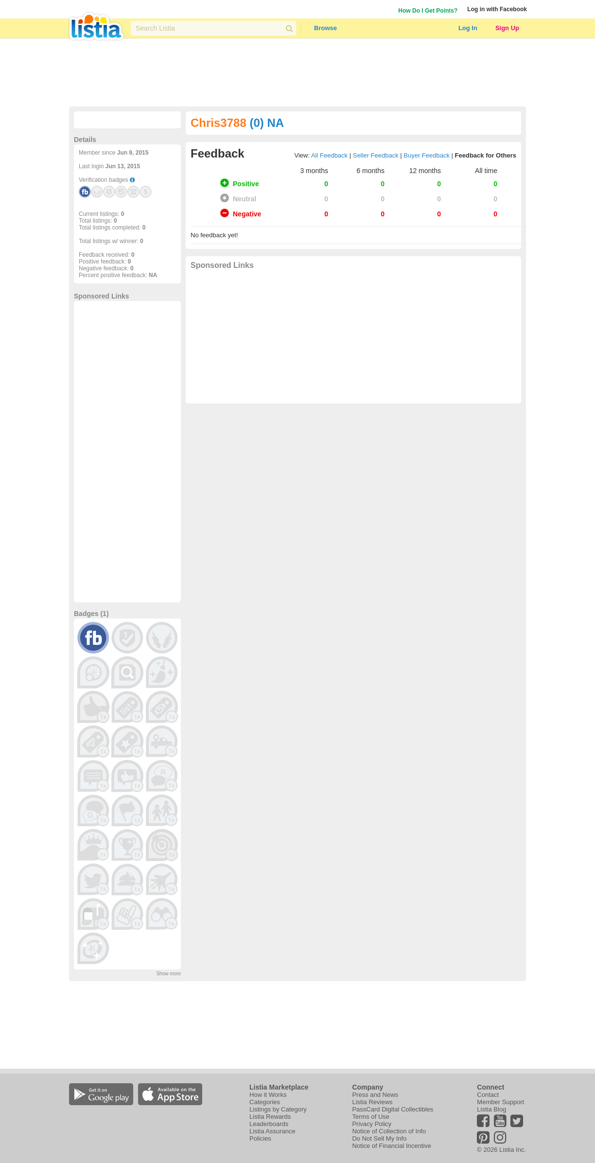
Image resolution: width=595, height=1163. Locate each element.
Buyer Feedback (426, 155)
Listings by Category (278, 1109)
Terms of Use (370, 1116)
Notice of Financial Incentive (391, 1145)
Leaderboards (268, 1124)
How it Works (267, 1094)
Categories (264, 1102)
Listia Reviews (372, 1102)
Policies (260, 1138)
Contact (488, 1094)
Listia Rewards (270, 1116)
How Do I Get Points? (427, 10)
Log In (467, 28)
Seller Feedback (376, 155)
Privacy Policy (371, 1124)
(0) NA (266, 122)
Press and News (375, 1094)
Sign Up (507, 28)
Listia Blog (491, 1109)
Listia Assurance (272, 1131)
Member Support (500, 1102)
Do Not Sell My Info (379, 1138)
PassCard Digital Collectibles (392, 1109)
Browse (325, 28)
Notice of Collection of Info (389, 1131)
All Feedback (329, 155)
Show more (168, 973)
